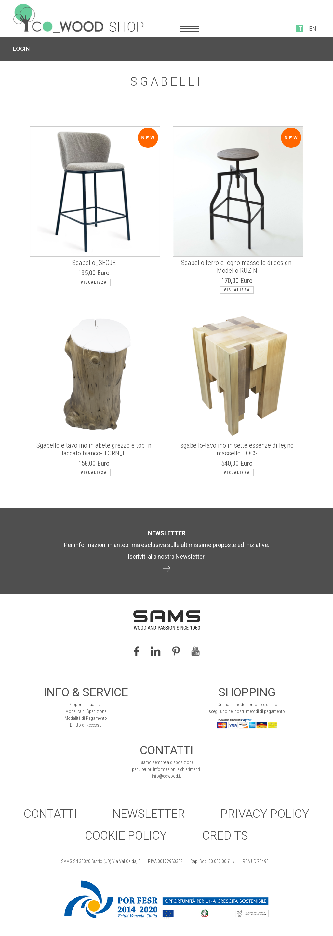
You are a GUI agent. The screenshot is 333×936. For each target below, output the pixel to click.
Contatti (50, 814)
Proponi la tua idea (86, 704)
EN (312, 28)
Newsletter (149, 814)
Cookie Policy (126, 836)
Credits (225, 836)
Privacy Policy (264, 814)
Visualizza (94, 282)
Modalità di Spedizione (85, 711)
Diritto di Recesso (86, 725)
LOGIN (21, 48)
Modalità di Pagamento (86, 718)
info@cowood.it (166, 776)
